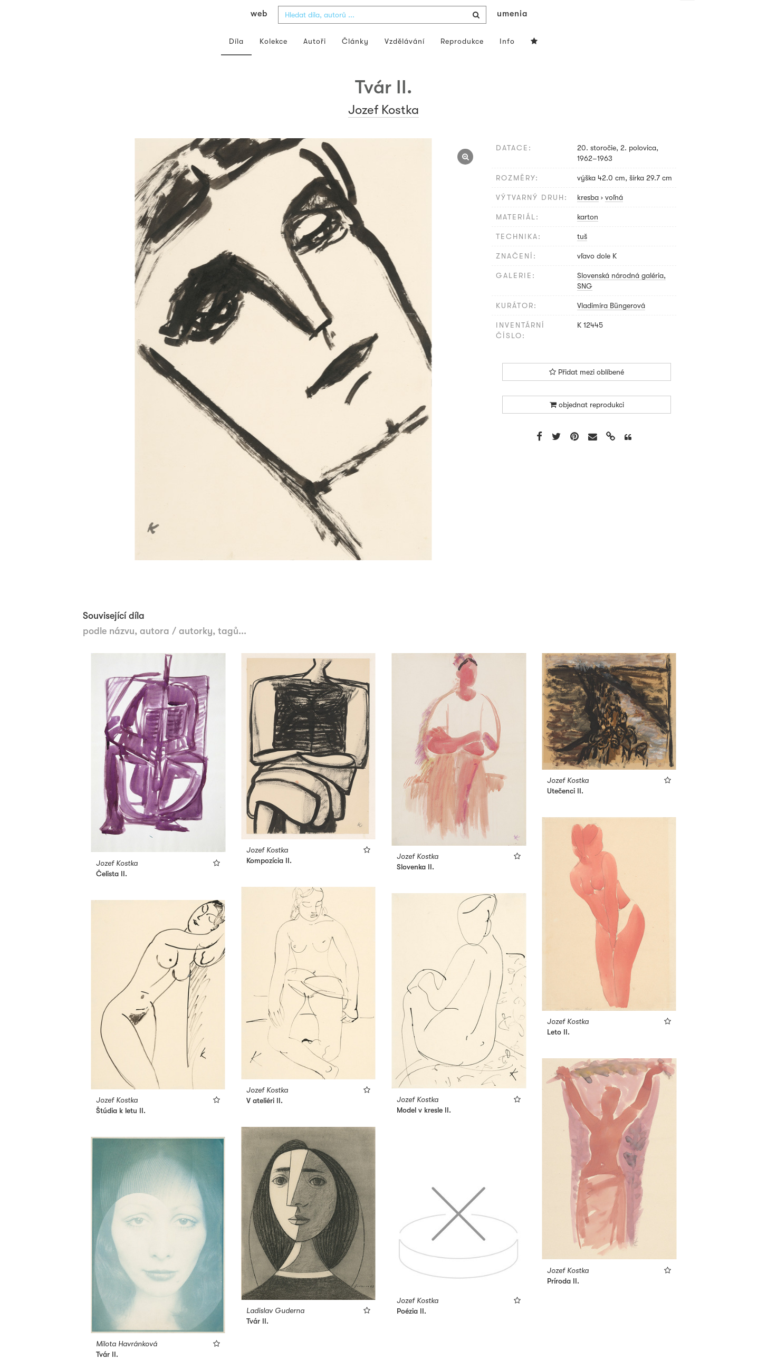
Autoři (314, 62)
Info (507, 62)
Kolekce (273, 62)
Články (355, 62)
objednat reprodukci (587, 426)
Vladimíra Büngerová (611, 326)
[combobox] (382, 36)
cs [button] (688, 16)
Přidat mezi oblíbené (586, 393)
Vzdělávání (405, 62)
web (259, 35)
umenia (512, 35)
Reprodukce (462, 62)
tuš (582, 257)
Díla (236, 62)
